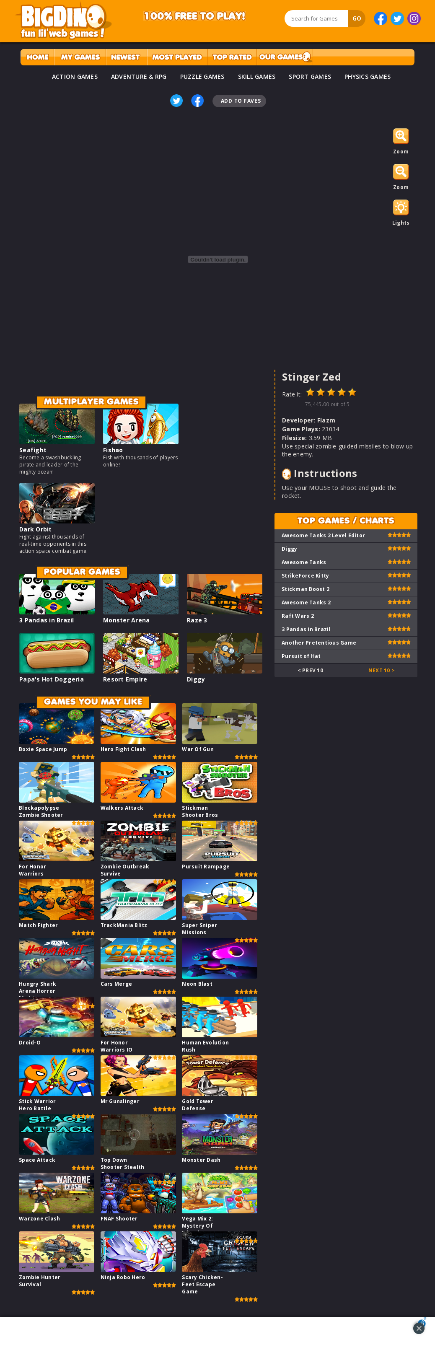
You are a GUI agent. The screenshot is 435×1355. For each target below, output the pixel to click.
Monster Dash (201, 1159)
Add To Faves (241, 100)
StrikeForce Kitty (305, 575)
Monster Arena (126, 620)
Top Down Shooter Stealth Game (123, 1167)
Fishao (113, 450)
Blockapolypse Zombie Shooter (41, 811)
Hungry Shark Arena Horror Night (37, 991)
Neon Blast (197, 983)
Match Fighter (38, 925)
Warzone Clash (39, 1218)
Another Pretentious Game (319, 642)
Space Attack (37, 1159)
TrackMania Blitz (124, 925)
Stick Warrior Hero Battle (37, 1105)
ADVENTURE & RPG (139, 76)
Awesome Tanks (304, 562)
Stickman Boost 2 (305, 589)
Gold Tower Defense (197, 1105)
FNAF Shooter (119, 1218)
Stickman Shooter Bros (200, 811)
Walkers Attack (122, 807)
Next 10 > (381, 670)
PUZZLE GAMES (202, 76)
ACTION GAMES (75, 76)
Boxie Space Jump (43, 749)
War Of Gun (198, 749)
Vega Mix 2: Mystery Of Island (197, 1225)
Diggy (196, 679)
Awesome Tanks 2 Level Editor (323, 535)
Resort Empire (125, 679)
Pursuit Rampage (206, 866)
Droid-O (30, 1042)
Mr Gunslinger (120, 1101)
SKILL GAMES (257, 76)
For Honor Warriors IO (117, 1046)
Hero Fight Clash (123, 749)
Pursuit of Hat (301, 656)
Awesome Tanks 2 (306, 602)
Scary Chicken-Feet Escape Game (202, 1284)
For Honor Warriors (32, 870)
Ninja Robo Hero (123, 1277)
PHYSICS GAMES (367, 76)
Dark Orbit (35, 529)
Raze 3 (197, 620)
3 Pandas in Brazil (46, 620)
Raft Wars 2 (298, 615)
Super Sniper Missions (199, 929)
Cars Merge (116, 983)
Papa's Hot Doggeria (51, 679)
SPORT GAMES (310, 76)
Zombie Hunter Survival (39, 1281)
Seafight (33, 450)
